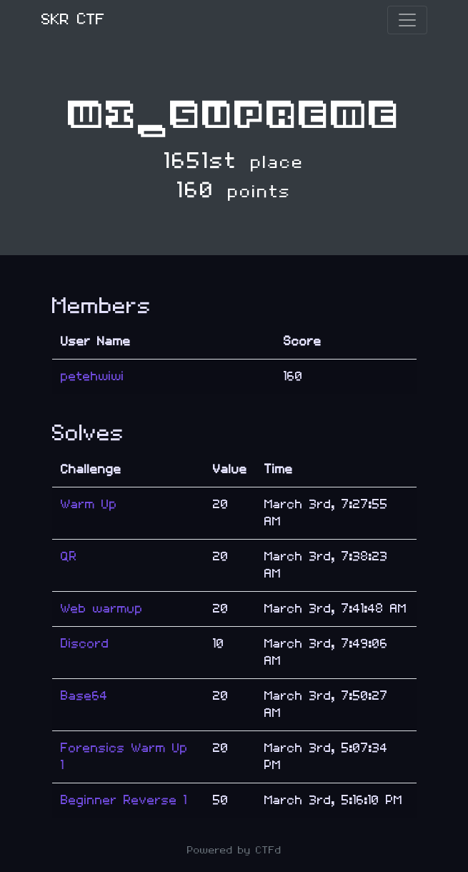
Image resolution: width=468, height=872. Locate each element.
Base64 (84, 696)
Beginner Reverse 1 (124, 800)
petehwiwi (92, 376)
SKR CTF (73, 19)
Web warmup (102, 608)
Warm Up (89, 504)
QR (69, 556)
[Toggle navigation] (407, 20)
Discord (85, 643)
